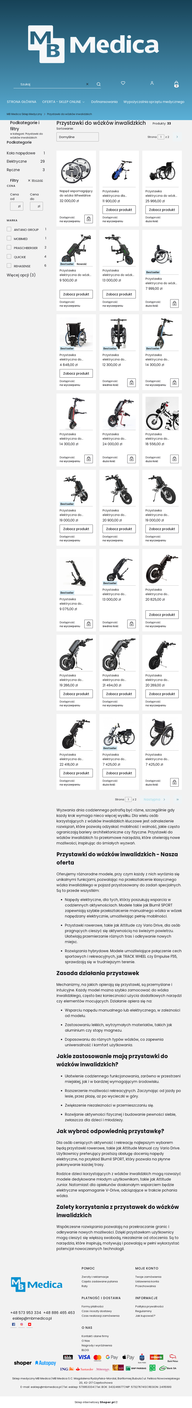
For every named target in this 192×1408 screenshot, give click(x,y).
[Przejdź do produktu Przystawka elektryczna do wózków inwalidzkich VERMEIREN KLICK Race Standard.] (162, 654)
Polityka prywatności (149, 1306)
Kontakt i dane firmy (95, 1336)
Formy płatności (92, 1306)
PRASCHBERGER (26, 248)
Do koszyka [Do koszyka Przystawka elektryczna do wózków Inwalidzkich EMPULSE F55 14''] (174, 382)
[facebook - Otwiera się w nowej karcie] (13, 1324)
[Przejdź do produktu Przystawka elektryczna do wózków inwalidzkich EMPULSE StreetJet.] (119, 413)
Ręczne (26, 170)
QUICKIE (20, 257)
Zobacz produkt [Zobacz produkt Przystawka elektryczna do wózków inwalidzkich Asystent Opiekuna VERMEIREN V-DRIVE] (76, 373)
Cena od (14, 196)
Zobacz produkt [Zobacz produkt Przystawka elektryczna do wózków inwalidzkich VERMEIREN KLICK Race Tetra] (76, 773)
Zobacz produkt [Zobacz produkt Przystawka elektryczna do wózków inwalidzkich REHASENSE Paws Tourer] (162, 529)
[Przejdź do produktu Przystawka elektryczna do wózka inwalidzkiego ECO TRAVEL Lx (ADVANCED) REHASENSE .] (119, 249)
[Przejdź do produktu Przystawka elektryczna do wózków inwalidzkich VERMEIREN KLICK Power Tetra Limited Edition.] (119, 654)
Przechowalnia (145, 1286)
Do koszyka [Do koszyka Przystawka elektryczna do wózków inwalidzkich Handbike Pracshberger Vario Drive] (174, 459)
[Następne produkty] (155, 799)
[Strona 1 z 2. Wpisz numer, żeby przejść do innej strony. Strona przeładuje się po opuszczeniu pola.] (161, 136)
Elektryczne (26, 161)
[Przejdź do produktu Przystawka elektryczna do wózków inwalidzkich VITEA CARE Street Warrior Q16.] (119, 733)
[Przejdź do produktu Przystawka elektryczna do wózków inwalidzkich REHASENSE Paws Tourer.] (162, 489)
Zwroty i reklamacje (95, 1277)
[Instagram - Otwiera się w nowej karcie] (21, 1324)
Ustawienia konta (147, 1281)
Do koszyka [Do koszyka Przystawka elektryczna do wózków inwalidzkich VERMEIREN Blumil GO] (88, 624)
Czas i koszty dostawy (97, 1311)
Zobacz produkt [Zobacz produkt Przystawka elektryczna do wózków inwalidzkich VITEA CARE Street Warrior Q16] (119, 773)
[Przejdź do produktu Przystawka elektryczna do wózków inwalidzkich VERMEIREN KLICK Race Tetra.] (76, 733)
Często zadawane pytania (100, 1281)
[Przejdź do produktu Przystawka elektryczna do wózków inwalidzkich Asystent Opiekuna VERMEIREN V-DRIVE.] (76, 334)
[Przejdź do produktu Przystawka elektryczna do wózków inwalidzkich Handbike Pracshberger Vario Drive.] (162, 413)
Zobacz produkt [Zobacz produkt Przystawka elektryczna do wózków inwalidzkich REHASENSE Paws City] (76, 529)
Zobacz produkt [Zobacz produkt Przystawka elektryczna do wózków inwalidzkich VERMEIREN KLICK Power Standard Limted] (76, 694)
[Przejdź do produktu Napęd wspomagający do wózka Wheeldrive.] (76, 170)
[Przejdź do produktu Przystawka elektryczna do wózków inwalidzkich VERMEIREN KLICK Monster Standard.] (162, 568)
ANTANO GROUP (26, 229)
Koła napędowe (26, 153)
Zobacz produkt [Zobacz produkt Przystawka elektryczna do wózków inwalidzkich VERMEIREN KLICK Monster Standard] (162, 615)
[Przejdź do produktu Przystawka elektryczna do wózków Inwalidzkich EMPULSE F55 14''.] (162, 334)
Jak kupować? (145, 1316)
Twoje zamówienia (148, 1277)
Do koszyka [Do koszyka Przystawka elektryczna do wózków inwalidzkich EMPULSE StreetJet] (131, 459)
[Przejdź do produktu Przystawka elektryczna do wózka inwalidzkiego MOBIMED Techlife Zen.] (162, 253)
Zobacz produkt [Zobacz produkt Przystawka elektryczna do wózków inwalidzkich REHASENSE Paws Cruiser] (119, 529)
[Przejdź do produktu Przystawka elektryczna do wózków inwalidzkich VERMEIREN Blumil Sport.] (119, 568)
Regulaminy (143, 1311)
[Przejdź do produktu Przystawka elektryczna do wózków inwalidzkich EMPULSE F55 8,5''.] (76, 413)
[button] (96, 84)
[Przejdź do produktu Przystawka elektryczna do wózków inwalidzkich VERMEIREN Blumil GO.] (76, 573)
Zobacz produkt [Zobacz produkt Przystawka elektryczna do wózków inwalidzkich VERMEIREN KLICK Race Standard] (162, 694)
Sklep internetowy (95, 1402)
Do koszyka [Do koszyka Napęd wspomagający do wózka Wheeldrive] (88, 219)
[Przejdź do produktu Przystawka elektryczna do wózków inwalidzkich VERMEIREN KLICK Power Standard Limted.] (76, 654)
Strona (152, 137)
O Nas (86, 1341)
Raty (85, 1286)
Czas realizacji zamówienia (100, 1316)
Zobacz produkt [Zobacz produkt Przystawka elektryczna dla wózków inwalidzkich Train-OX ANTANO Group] (119, 209)
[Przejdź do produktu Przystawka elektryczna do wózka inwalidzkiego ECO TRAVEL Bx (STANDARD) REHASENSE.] (76, 249)
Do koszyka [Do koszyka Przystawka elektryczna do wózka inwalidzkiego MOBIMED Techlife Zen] (174, 303)
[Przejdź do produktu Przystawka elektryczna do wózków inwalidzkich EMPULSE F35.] (119, 334)
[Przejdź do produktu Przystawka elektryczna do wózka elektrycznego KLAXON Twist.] (162, 170)
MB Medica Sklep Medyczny (24, 114)
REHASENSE (22, 266)
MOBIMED (21, 239)
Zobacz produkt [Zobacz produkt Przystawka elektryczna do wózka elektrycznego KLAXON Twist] (162, 209)
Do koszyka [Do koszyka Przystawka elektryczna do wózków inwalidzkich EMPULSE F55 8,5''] (88, 459)
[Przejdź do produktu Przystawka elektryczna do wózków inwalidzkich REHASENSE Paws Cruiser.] (119, 489)
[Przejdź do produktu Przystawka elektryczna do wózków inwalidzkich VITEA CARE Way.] (162, 733)
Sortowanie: (65, 128)
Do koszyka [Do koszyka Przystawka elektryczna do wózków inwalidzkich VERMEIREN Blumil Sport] (131, 624)
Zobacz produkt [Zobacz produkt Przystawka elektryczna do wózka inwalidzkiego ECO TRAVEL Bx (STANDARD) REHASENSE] (76, 294)
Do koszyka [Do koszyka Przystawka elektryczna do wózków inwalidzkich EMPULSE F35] (131, 382)
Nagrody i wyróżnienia (97, 1345)
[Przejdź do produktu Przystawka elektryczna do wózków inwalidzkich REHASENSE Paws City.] (76, 489)
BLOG (85, 1350)
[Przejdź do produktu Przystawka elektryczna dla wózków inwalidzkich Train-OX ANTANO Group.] (119, 170)
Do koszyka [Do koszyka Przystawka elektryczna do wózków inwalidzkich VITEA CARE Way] (174, 782)
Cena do (34, 196)
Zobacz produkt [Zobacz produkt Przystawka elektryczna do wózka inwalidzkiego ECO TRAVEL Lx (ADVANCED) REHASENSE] (119, 294)
